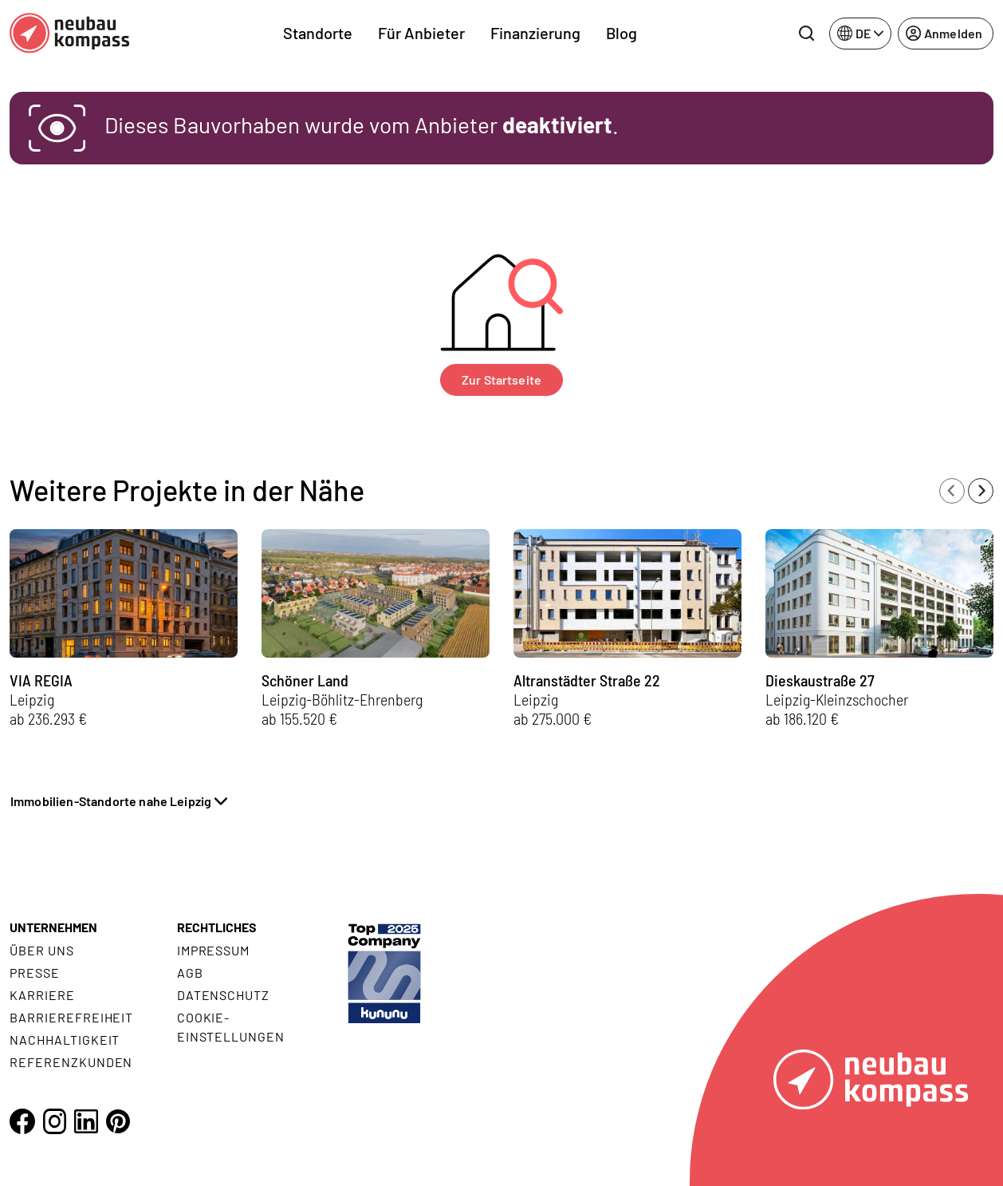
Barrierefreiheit (71, 1017)
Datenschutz (223, 994)
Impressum (213, 950)
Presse (35, 972)
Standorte (317, 32)
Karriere (42, 994)
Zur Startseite (501, 379)
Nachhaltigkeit (65, 1039)
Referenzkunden (71, 1061)
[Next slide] (980, 491)
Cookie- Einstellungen (231, 1027)
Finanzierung (535, 32)
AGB (190, 972)
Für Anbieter (421, 32)
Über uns (42, 950)
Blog (621, 32)
